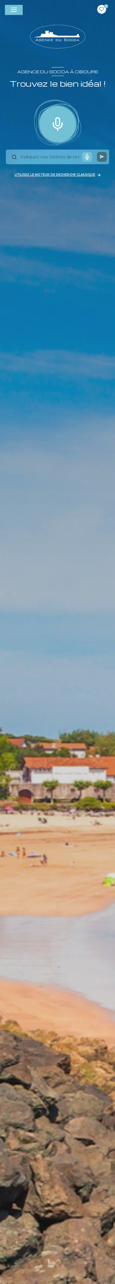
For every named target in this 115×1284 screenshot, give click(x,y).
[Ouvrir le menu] (14, 10)
